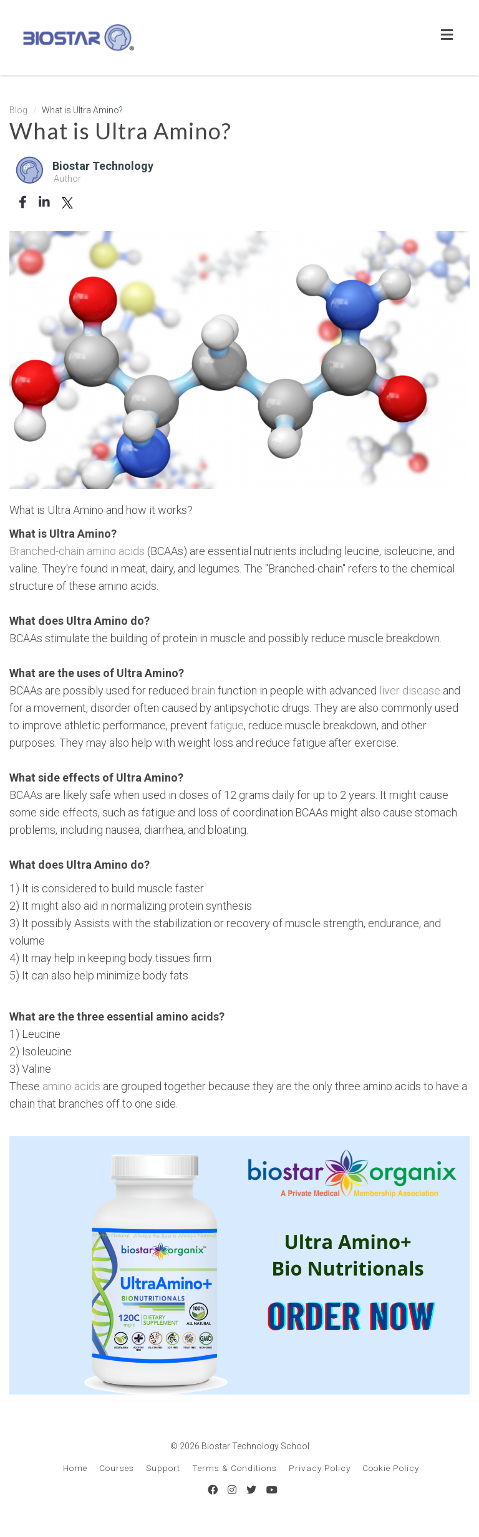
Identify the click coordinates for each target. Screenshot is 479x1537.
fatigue (227, 725)
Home (75, 1468)
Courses (116, 1468)
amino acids (71, 1086)
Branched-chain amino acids (77, 551)
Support (163, 1468)
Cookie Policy (390, 1468)
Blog (18, 110)
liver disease (409, 690)
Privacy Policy (320, 1468)
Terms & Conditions (234, 1468)
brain (203, 690)
